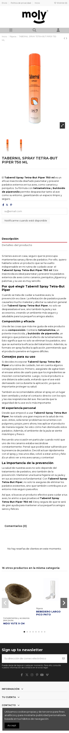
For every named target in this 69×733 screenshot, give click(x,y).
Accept (11, 725)
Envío (5, 3)
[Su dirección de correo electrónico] (31, 658)
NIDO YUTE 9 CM (14, 623)
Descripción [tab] (10, 238)
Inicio (37, 3)
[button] (24, 632)
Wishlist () (60, 3)
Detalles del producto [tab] (17, 245)
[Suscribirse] (63, 658)
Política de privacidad (21, 3)
